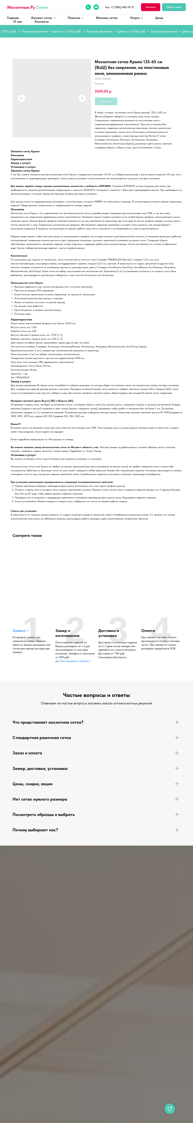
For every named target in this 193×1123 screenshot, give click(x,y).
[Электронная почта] (96, 7)
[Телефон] (88, 7)
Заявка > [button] (21, 630)
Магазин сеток (107, 18)
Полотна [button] (74, 18)
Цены (159, 18)
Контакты (42, 21)
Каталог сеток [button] (42, 18)
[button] (150, 7)
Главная (13, 18)
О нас (17, 21)
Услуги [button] (135, 18)
